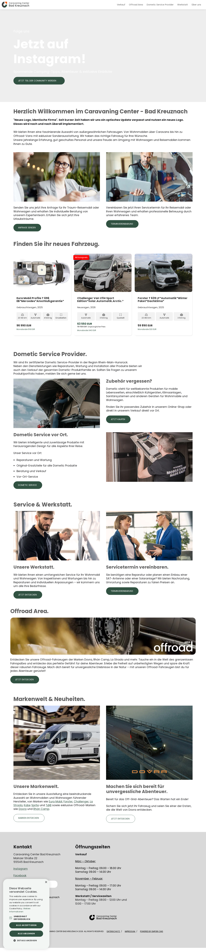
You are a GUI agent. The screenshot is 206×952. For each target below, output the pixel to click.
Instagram (20, 869)
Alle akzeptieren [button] (26, 925)
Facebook (19, 875)
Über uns (196, 4)
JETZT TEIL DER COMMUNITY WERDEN (37, 80)
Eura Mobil (55, 801)
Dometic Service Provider (160, 4)
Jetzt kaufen (118, 419)
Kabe (27, 805)
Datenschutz (113, 931)
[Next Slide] (128, 273)
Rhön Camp (41, 809)
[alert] (26, 914)
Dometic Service (27, 485)
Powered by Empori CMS (151, 931)
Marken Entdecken (28, 817)
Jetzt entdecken (27, 594)
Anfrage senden (27, 227)
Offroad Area (136, 4)
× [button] (46, 882)
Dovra (23, 809)
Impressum (130, 931)
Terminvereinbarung (122, 223)
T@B (48, 805)
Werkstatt (182, 4)
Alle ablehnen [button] (26, 933)
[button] (26, 940)
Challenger (81, 801)
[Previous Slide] (77, 273)
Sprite (35, 805)
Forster (68, 801)
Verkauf (121, 4)
